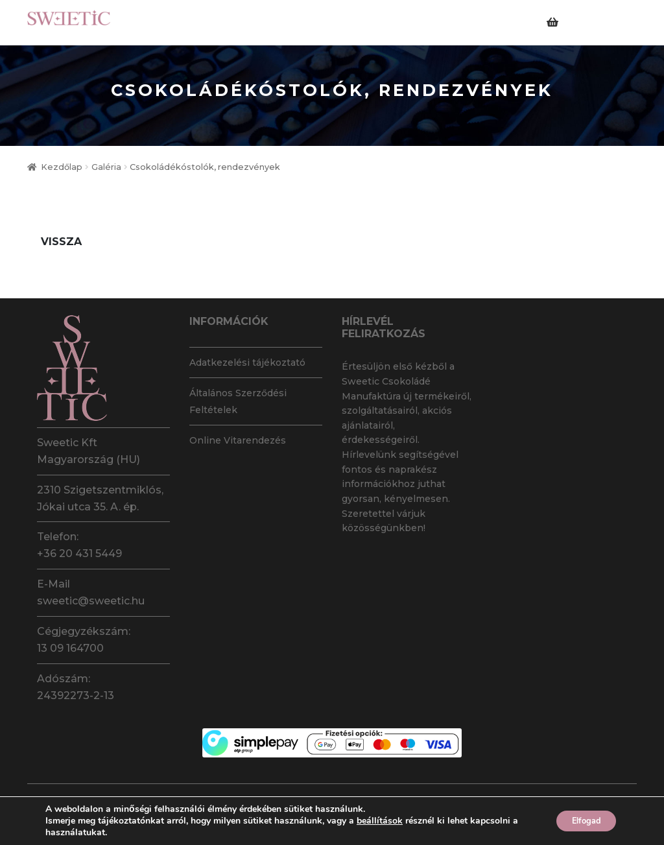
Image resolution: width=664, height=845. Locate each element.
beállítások (380, 821)
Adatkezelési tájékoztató (247, 362)
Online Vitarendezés (237, 440)
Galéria (106, 167)
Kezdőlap (61, 167)
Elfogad (581, 821)
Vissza (61, 241)
